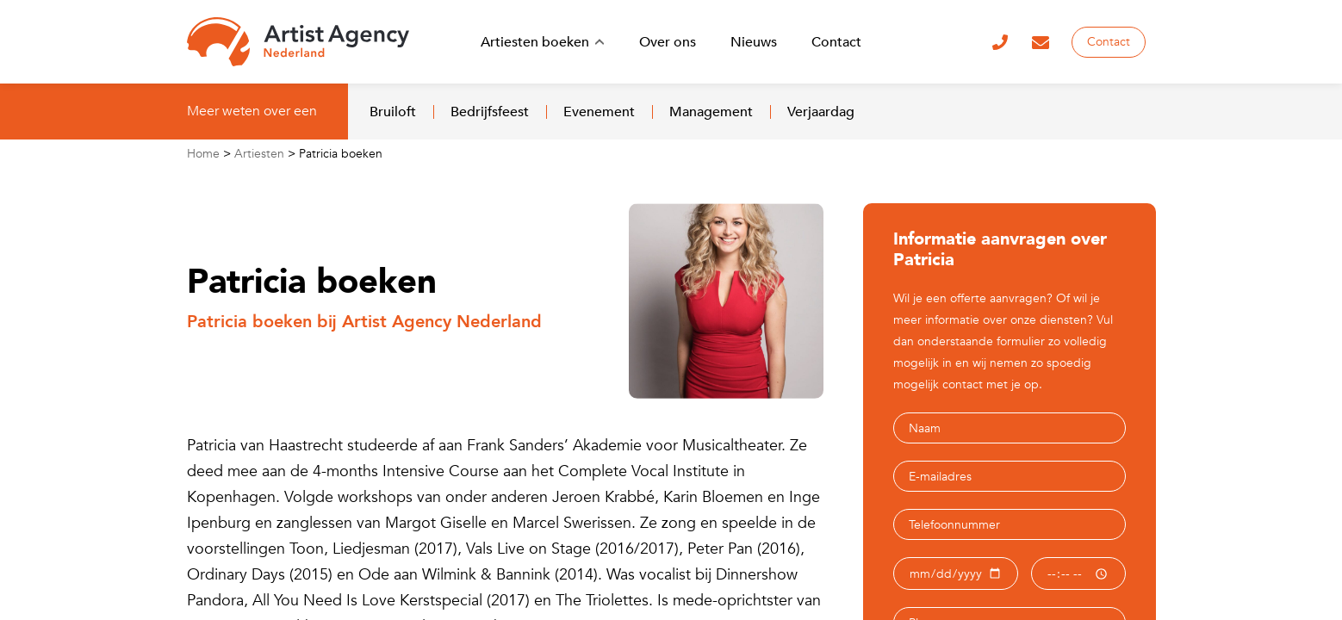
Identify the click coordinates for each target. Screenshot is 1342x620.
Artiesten (259, 154)
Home (203, 154)
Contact (1108, 42)
